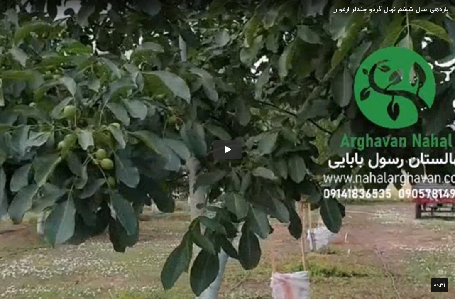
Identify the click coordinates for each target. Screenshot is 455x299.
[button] (227, 149)
